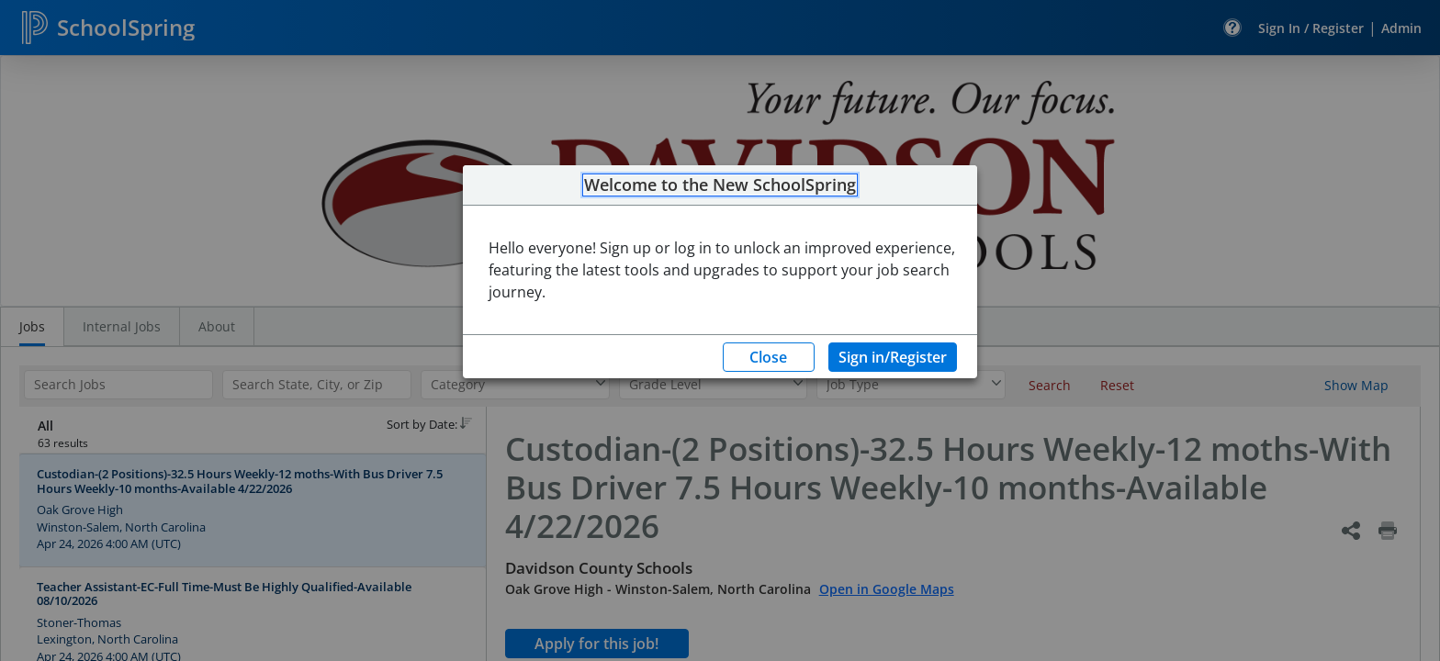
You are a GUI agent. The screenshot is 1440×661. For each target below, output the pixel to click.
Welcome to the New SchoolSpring (720, 185)
